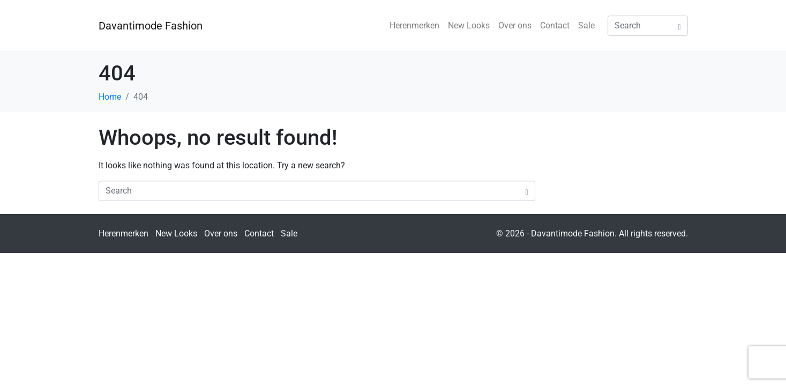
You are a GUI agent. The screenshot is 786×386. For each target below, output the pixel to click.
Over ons (515, 25)
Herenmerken (414, 25)
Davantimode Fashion (151, 25)
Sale (586, 25)
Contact (555, 25)
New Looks (469, 25)
